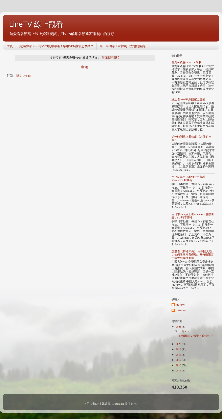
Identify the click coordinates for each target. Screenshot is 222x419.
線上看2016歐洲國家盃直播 (188, 99)
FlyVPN (180, 304)
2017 (179, 359)
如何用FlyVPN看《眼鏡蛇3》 (196, 335)
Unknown (181, 310)
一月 (182, 331)
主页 (10, 46)
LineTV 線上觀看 (36, 24)
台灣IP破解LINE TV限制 (186, 62)
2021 (179, 326)
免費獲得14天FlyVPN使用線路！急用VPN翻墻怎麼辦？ (56, 46)
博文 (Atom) (23, 75)
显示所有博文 (111, 57)
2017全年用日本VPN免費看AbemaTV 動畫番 (188, 179)
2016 (179, 365)
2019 (179, 349)
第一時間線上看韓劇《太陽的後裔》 (124, 46)
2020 (179, 343)
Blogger (119, 403)
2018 (179, 354)
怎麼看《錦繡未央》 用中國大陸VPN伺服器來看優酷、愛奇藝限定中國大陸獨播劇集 (193, 254)
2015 (179, 370)
